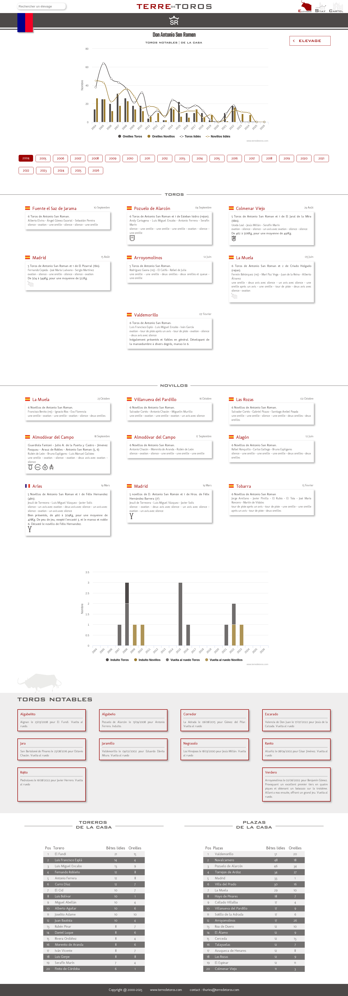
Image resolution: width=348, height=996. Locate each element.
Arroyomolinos (148, 257)
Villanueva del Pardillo (155, 399)
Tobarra (243, 486)
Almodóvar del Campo (53, 437)
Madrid (39, 257)
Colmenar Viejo (250, 208)
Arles (37, 486)
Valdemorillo (146, 315)
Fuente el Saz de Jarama (54, 208)
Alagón (242, 437)
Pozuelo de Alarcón (152, 208)
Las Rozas (245, 399)
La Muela (244, 257)
